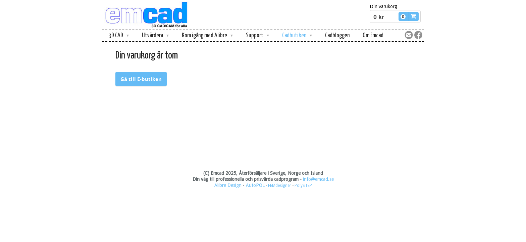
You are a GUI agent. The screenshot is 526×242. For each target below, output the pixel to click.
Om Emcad (373, 36)
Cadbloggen (337, 36)
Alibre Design (228, 185)
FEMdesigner (280, 185)
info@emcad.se (318, 179)
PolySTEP (303, 185)
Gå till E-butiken (141, 79)
